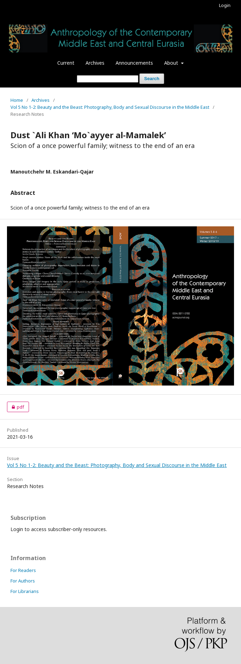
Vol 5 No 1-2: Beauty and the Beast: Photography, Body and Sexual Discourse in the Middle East (109, 107)
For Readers (23, 570)
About (172, 62)
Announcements (134, 62)
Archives (95, 62)
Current (65, 62)
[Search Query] (107, 79)
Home (16, 100)
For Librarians (24, 591)
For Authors (22, 581)
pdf (15, 407)
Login (225, 5)
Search (151, 78)
